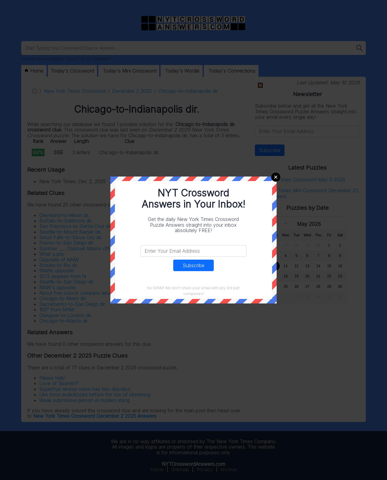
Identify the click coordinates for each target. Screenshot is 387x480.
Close (275, 177)
